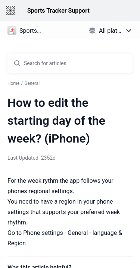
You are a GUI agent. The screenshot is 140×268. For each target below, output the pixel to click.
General (32, 83)
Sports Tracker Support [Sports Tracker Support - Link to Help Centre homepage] (58, 10)
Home (13, 83)
